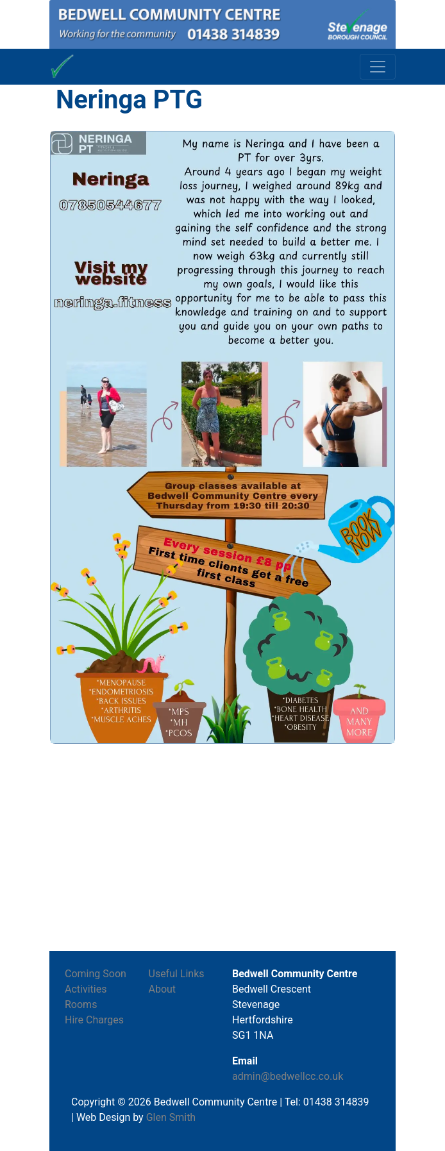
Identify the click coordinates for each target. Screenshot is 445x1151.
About (162, 989)
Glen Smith (171, 1117)
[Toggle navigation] (378, 67)
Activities (85, 989)
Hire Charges (94, 1020)
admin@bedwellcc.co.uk (287, 1076)
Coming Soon (95, 974)
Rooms (81, 1004)
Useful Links (177, 974)
